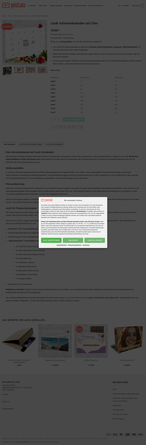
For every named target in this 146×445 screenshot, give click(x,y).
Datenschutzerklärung (74, 245)
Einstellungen (95, 240)
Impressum (86, 245)
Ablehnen (73, 240)
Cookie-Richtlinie (62, 245)
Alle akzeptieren (51, 240)
